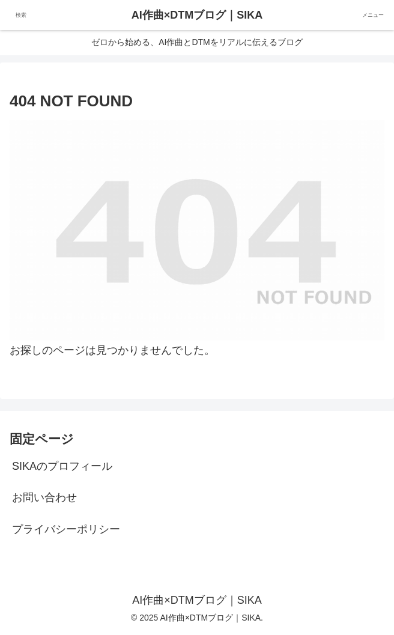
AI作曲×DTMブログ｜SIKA (197, 15)
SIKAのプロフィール (62, 466)
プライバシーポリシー (66, 529)
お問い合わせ (44, 497)
